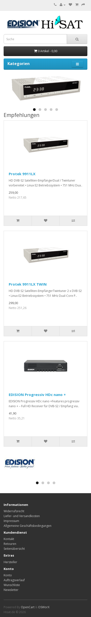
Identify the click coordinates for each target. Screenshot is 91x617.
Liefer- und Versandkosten (22, 516)
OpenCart (27, 607)
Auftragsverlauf (14, 580)
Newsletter (11, 590)
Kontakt (9, 539)
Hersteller (10, 562)
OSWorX (44, 607)
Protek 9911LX (22, 173)
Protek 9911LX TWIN (28, 284)
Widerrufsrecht (14, 511)
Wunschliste (12, 585)
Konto (8, 575)
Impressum (11, 521)
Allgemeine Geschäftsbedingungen (27, 526)
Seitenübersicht (14, 549)
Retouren (10, 544)
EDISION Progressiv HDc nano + (37, 394)
